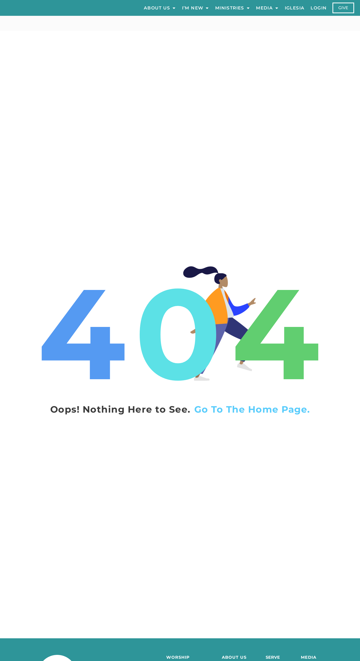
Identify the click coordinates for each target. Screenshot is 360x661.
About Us (160, 11)
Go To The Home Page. (252, 416)
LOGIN (319, 11)
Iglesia (295, 11)
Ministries (232, 11)
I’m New (195, 11)
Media (267, 11)
